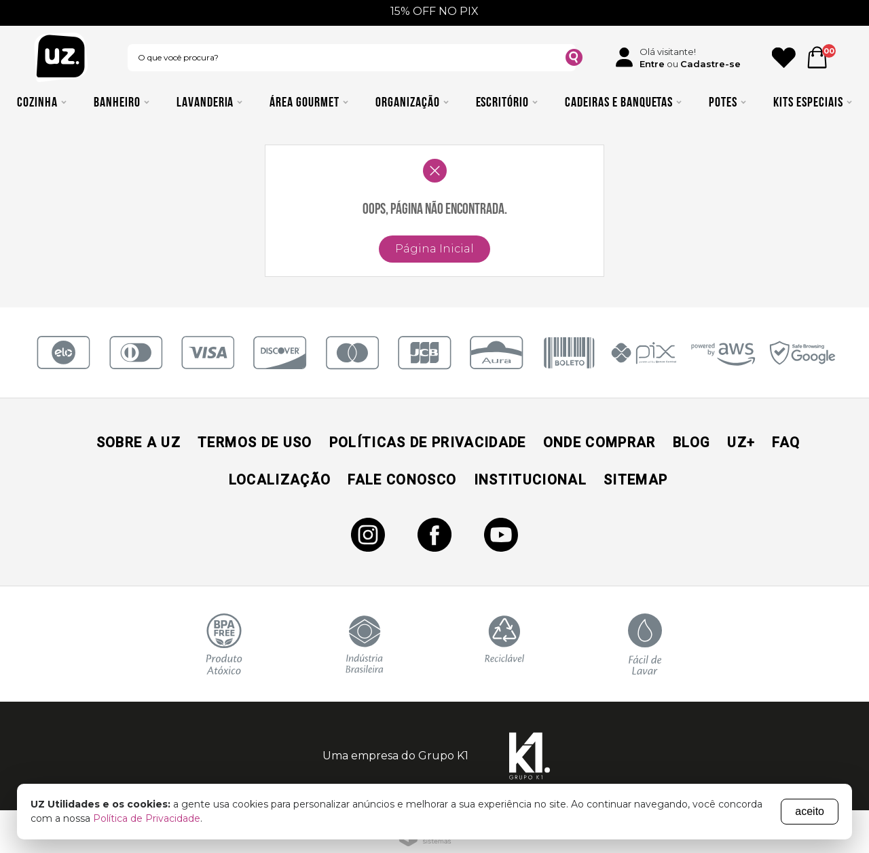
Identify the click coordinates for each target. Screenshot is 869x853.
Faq (786, 442)
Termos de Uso (255, 442)
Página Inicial (434, 248)
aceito (809, 811)
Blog (691, 442)
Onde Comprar (599, 442)
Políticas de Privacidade (427, 442)
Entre (652, 63)
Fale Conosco (402, 480)
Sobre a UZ (138, 442)
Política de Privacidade (146, 818)
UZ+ (741, 442)
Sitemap (635, 480)
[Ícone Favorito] (784, 58)
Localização (280, 480)
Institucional (530, 480)
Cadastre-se (710, 63)
